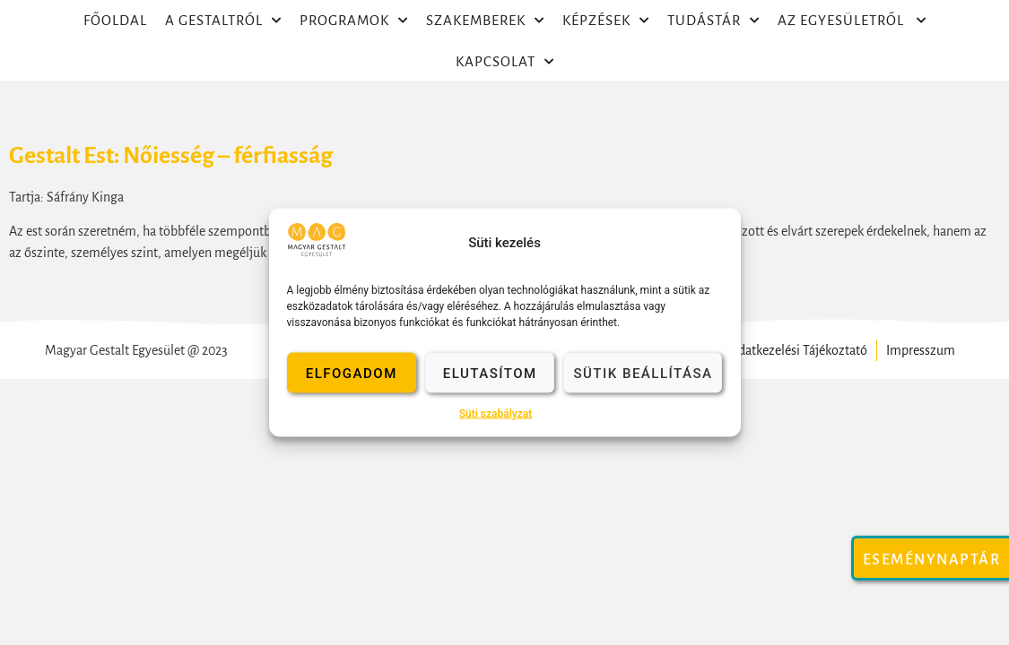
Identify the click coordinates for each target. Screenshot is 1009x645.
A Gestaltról (223, 20)
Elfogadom (351, 373)
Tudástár (713, 20)
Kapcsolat (505, 61)
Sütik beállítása (642, 373)
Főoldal (115, 20)
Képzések (605, 20)
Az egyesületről (852, 20)
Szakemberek (485, 20)
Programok (354, 20)
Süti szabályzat (496, 414)
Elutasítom (490, 373)
